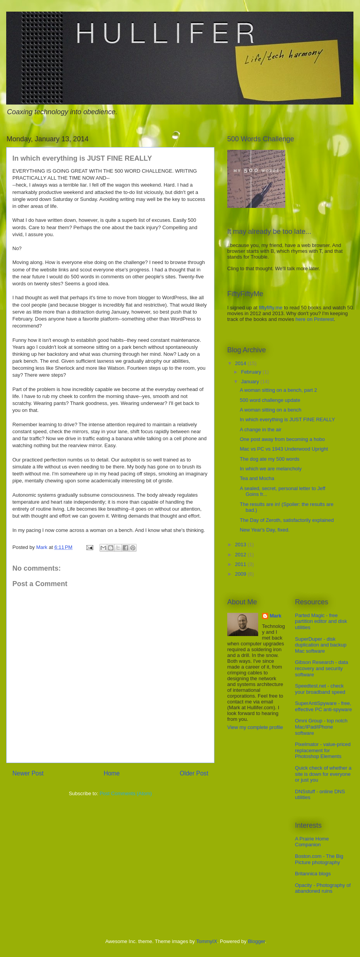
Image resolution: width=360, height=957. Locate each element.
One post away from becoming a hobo (282, 439)
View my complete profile (255, 727)
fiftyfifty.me (271, 307)
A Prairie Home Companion (312, 842)
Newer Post (28, 773)
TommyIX (206, 941)
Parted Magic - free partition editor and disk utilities (321, 621)
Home (112, 773)
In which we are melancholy (271, 469)
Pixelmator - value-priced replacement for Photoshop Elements (323, 750)
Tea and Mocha (257, 478)
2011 (241, 564)
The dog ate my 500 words (269, 459)
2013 (241, 544)
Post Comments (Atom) (125, 793)
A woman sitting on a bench (270, 410)
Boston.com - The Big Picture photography (319, 859)
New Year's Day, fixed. (265, 530)
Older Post (194, 773)
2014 (241, 363)
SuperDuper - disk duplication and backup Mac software (320, 645)
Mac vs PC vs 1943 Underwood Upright (284, 449)
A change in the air (260, 429)
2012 (241, 554)
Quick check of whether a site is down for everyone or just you (323, 774)
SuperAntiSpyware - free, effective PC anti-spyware (323, 706)
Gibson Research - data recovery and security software (321, 668)
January (251, 381)
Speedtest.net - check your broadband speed (320, 689)
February (252, 372)
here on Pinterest (314, 319)
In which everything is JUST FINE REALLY (287, 419)
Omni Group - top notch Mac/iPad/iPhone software (321, 727)
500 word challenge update (270, 400)
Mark (275, 616)
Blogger (256, 941)
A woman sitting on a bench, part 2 (278, 390)
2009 (241, 574)
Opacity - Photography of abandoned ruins (323, 888)
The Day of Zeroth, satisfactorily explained (287, 520)
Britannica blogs (313, 873)
